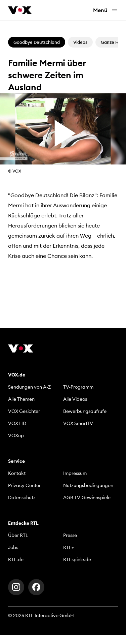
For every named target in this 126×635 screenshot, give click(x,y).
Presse (70, 535)
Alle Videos (75, 399)
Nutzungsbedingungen (88, 485)
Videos (80, 42)
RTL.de (16, 559)
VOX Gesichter (24, 411)
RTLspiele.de (77, 559)
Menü (105, 10)
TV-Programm (78, 387)
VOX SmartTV (78, 423)
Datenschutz (22, 497)
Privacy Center (24, 485)
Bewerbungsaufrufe (85, 411)
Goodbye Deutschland (36, 42)
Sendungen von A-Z (29, 387)
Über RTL (18, 535)
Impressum (75, 473)
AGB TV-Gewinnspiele (87, 497)
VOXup (16, 435)
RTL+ (68, 547)
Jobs (13, 547)
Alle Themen (21, 399)
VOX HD (17, 423)
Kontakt (17, 473)
